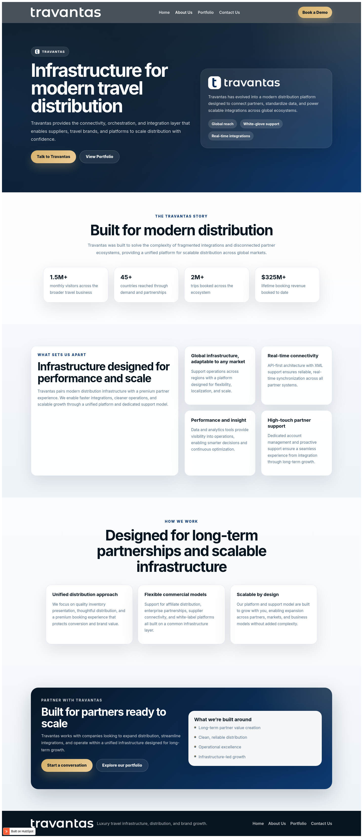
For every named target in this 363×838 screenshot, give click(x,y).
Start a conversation (67, 765)
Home (164, 12)
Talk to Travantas (53, 156)
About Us (184, 12)
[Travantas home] (66, 12)
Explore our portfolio (122, 765)
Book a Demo (315, 12)
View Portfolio (99, 156)
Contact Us (229, 12)
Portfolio (206, 12)
